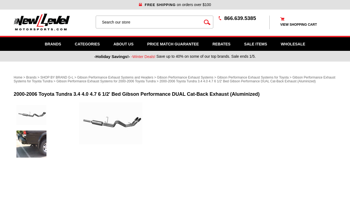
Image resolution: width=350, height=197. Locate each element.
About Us (123, 44)
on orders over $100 (175, 4)
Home (18, 77)
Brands (53, 44)
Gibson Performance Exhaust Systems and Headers (115, 77)
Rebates (221, 44)
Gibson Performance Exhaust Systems (185, 77)
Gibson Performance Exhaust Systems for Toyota (253, 77)
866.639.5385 (240, 18)
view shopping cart (298, 25)
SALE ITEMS (255, 44)
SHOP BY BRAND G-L (56, 77)
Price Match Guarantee (173, 44)
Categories (87, 44)
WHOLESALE (293, 44)
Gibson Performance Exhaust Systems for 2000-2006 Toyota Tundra (106, 81)
